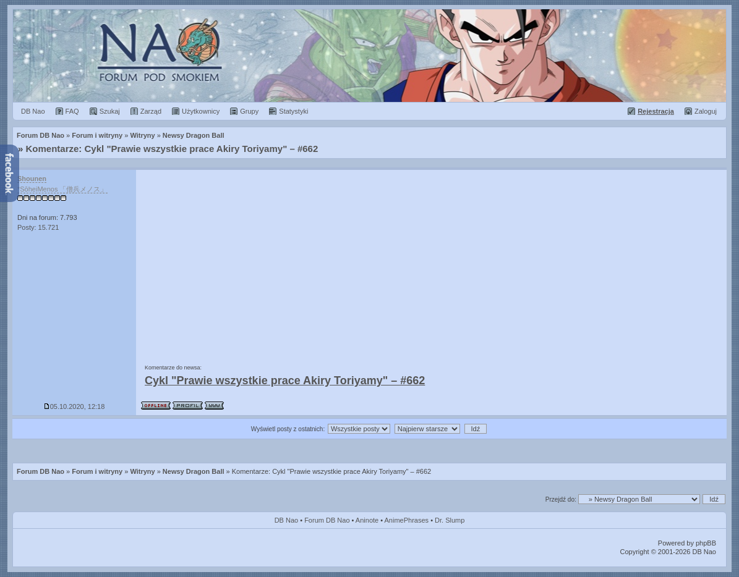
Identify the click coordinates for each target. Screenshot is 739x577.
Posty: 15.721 (38, 227)
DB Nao (287, 520)
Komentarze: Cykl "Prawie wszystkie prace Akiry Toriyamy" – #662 (172, 148)
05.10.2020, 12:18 (74, 406)
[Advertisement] (431, 262)
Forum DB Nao (40, 471)
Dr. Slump (449, 520)
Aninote (367, 520)
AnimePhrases (407, 520)
